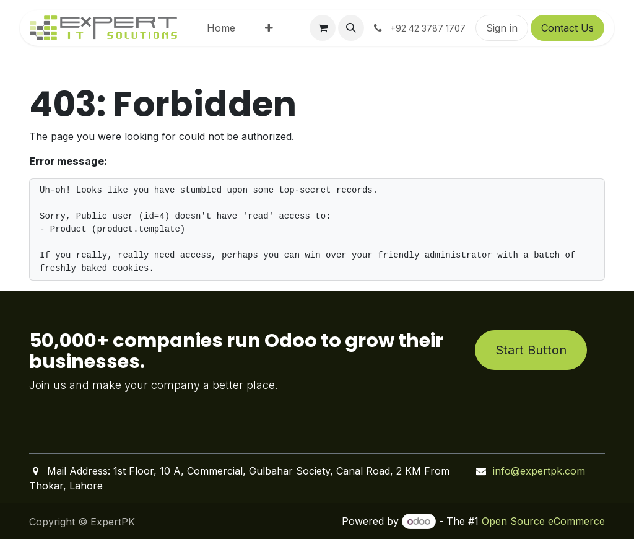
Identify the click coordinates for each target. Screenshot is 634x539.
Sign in (502, 28)
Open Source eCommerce (543, 521)
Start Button (531, 350)
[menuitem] (221, 27)
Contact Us (567, 28)
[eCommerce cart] (323, 28)
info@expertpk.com (539, 471)
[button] (351, 28)
